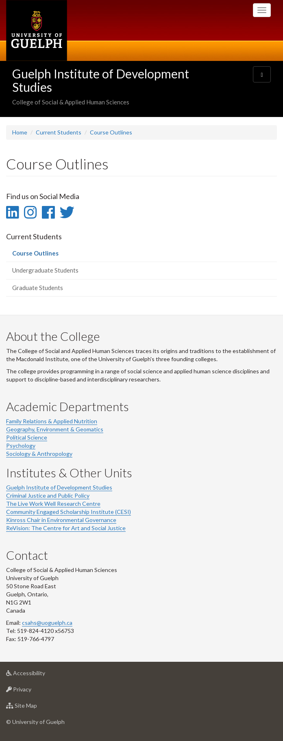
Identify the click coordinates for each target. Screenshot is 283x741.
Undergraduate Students (45, 270)
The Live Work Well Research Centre (53, 503)
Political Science (26, 437)
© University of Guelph (35, 721)
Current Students (58, 132)
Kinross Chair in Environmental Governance (61, 519)
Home (19, 132)
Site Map (34, 707)
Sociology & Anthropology (39, 453)
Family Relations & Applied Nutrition (51, 421)
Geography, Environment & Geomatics (54, 429)
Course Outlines (111, 132)
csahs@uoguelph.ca (47, 622)
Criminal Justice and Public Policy (47, 495)
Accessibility (38, 675)
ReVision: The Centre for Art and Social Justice (66, 527)
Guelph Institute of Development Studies (100, 80)
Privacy (31, 691)
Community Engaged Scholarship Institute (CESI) (68, 511)
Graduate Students (37, 287)
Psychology (20, 445)
